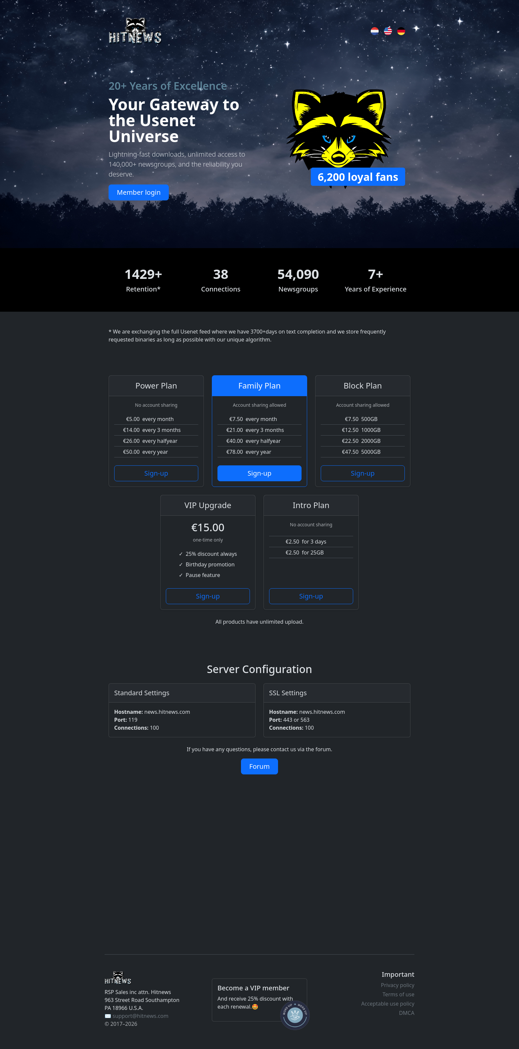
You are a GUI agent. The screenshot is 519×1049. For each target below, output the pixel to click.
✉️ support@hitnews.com (136, 1016)
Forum (259, 766)
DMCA (406, 1013)
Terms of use (398, 994)
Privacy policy (397, 985)
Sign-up (156, 473)
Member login (139, 192)
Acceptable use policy (387, 1003)
